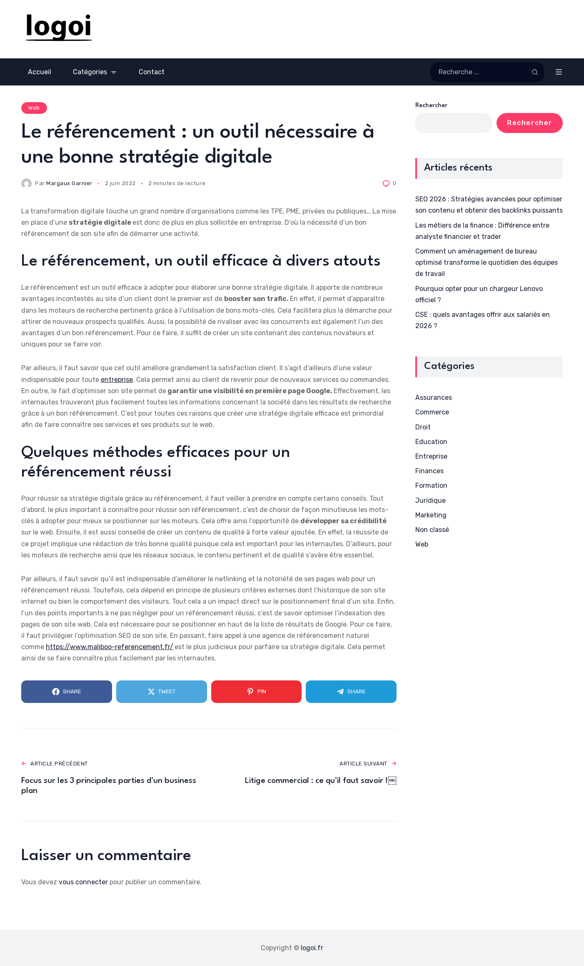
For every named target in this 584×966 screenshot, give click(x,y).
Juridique (430, 500)
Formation (431, 485)
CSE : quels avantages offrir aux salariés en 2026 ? (482, 320)
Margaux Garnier (69, 183)
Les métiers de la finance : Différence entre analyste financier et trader (482, 231)
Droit (423, 427)
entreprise (117, 380)
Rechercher (431, 106)
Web (34, 108)
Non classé (432, 530)
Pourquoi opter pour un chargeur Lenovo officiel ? (479, 294)
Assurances (433, 397)
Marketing (431, 515)
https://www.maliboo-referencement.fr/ (109, 647)
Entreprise (431, 456)
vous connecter (83, 882)
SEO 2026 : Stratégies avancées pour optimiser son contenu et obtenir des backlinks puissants (489, 204)
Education (431, 442)
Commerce (432, 412)
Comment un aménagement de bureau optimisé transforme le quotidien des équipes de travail (486, 262)
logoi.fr (312, 948)
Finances (429, 471)
